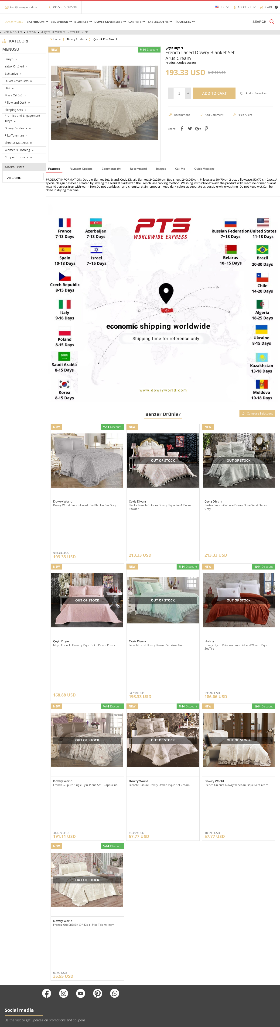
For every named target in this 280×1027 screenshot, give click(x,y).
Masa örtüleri (10, 948)
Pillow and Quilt (15, 102)
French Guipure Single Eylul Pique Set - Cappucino (85, 714)
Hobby (209, 606)
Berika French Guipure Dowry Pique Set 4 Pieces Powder (160, 506)
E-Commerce (152, 1021)
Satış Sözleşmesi (59, 969)
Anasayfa (101, 941)
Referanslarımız (59, 948)
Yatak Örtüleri (14, 66)
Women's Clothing (17, 150)
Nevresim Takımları (14, 990)
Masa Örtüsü (14, 95)
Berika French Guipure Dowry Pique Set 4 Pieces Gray (236, 506)
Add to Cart (214, 93)
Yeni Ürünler (79, 32)
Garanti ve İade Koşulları (64, 976)
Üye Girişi (148, 948)
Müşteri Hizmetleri (53, 32)
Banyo (9, 59)
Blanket (81, 22)
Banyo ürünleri (11, 976)
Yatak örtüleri (10, 962)
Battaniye (11, 73)
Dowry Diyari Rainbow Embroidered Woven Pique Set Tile (236, 611)
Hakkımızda (56, 955)
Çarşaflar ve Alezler (14, 941)
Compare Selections (257, 413)
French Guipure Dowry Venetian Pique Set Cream (236, 714)
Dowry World (62, 501)
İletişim (32, 32)
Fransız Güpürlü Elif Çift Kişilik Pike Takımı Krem (83, 818)
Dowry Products (16, 128)
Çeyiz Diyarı (137, 501)
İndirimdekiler (13, 32)
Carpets (134, 22)
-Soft (139, 1021)
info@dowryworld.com (24, 7)
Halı (7, 88)
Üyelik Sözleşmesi (60, 962)
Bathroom (35, 22)
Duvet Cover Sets (108, 22)
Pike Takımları (14, 135)
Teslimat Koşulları (60, 941)
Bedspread (59, 22)
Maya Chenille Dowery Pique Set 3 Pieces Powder (85, 609)
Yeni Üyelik (149, 941)
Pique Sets (182, 22)
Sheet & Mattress (16, 143)
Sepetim (101, 969)
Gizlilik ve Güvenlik (61, 983)
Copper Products (16, 157)
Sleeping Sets (14, 110)
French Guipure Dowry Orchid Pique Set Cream (159, 714)
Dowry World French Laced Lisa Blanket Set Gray (84, 505)
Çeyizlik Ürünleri (12, 969)
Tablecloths (157, 22)
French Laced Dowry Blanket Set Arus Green (157, 609)
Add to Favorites (253, 93)
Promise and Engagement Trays (22, 118)
